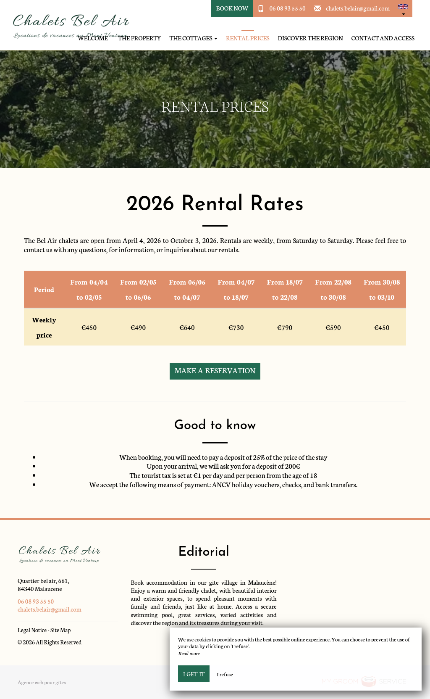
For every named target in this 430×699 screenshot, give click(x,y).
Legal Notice (32, 630)
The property (139, 38)
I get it (194, 674)
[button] (403, 8)
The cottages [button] (193, 38)
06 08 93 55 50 (287, 8)
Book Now (232, 8)
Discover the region (310, 38)
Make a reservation (215, 370)
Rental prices (248, 38)
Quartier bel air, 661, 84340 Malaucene (43, 584)
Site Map (60, 630)
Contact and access (382, 38)
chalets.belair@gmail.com (358, 8)
